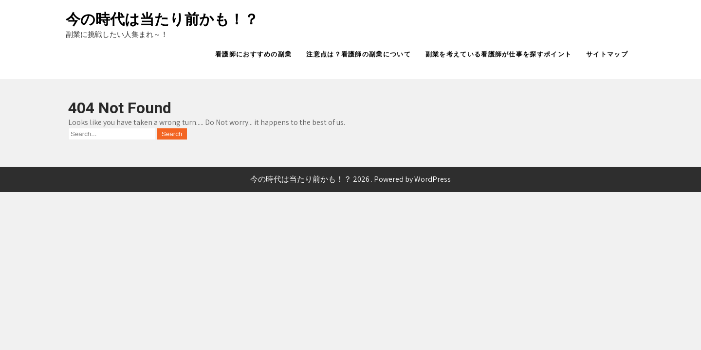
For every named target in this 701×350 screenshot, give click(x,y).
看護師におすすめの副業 (253, 54)
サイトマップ (607, 54)
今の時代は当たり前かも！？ (162, 19)
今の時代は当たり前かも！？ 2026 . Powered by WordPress (350, 179)
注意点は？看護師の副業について (358, 54)
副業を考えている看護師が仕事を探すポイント (498, 54)
